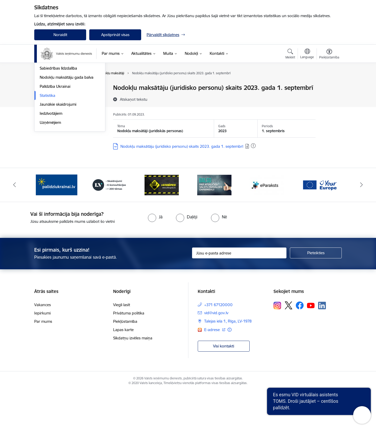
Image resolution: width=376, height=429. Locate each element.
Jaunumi (47, 88)
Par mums (43, 359)
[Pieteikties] (316, 291)
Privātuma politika (128, 351)
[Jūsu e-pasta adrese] (239, 291)
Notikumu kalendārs (57, 97)
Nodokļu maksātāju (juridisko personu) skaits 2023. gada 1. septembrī (181, 146)
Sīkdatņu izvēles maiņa (132, 376)
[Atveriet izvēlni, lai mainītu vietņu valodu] (307, 54)
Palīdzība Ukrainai (55, 142)
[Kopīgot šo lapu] (329, 98)
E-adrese (212, 367)
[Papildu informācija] (229, 368)
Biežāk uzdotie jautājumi (61, 106)
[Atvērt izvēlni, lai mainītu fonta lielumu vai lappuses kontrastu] (329, 54)
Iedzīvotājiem (51, 169)
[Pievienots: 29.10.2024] (253, 145)
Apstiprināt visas (115, 34)
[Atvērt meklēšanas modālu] (290, 54)
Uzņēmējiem (50, 178)
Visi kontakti (223, 383)
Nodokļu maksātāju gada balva (66, 133)
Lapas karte (123, 367)
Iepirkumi (42, 351)
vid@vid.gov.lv (216, 350)
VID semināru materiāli (59, 115)
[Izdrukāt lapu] (329, 85)
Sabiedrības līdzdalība (58, 124)
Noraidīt (60, 34)
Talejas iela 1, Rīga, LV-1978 (228, 359)
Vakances (42, 342)
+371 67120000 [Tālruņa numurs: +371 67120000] (218, 342)
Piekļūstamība (125, 359)
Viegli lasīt (121, 342)
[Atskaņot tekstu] (133, 99)
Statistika (47, 151)
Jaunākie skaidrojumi (58, 160)
